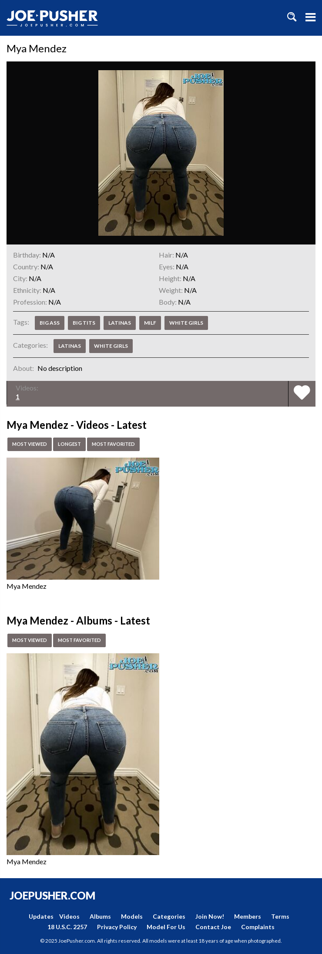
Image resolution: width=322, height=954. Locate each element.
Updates (41, 916)
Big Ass (50, 322)
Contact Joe (213, 926)
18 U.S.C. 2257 (67, 926)
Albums (100, 916)
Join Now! (209, 916)
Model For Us (166, 926)
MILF (150, 322)
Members (247, 916)
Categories (169, 916)
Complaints (258, 926)
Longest (73, 444)
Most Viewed (31, 444)
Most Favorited (120, 444)
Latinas (119, 322)
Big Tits (84, 322)
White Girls (186, 322)
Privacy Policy (117, 926)
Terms (280, 916)
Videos (69, 916)
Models (132, 916)
